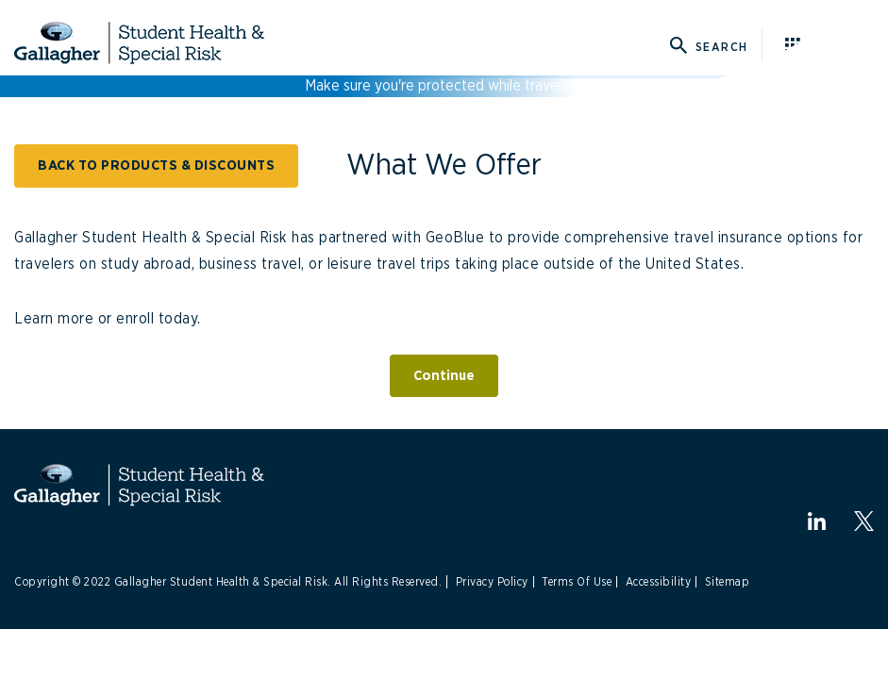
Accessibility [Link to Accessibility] (659, 582)
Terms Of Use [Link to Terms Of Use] (577, 582)
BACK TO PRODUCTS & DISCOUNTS (156, 165)
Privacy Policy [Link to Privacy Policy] (492, 582)
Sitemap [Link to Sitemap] (727, 582)
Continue (444, 376)
